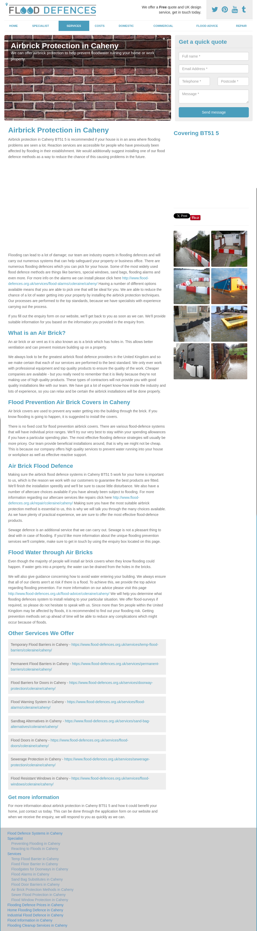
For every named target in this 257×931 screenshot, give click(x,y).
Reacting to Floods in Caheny (34, 849)
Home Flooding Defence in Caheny (35, 910)
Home (13, 25)
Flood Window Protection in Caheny (39, 900)
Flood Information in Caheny (29, 920)
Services (74, 25)
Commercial (163, 25)
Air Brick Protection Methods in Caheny (42, 890)
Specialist (40, 25)
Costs (100, 25)
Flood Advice (207, 25)
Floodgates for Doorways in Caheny (39, 869)
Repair (241, 25)
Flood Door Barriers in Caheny (35, 884)
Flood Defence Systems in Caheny (35, 833)
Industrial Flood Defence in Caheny (35, 915)
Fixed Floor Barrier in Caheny (34, 864)
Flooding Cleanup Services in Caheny (37, 925)
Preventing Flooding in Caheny (35, 843)
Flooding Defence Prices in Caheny (35, 905)
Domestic (126, 25)
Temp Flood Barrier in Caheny (35, 859)
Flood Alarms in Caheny (30, 874)
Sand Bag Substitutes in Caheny (37, 879)
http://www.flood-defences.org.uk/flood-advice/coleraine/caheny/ (58, 594)
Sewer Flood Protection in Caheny (38, 895)
